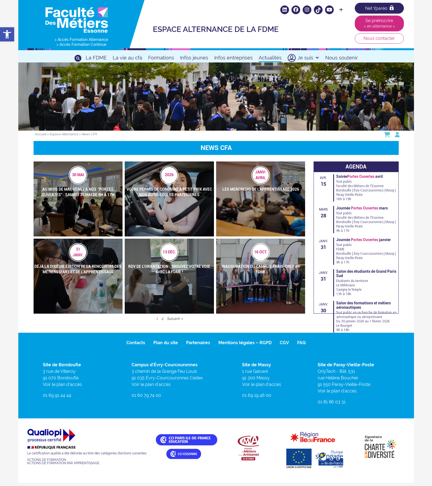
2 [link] (162, 322)
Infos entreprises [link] (233, 58)
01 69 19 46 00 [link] (256, 398)
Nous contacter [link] (379, 38)
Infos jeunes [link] (194, 58)
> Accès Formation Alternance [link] (81, 39)
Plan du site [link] (165, 346)
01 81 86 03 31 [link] (332, 405)
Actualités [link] (270, 58)
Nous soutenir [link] (341, 58)
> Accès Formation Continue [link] (81, 44)
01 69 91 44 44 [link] (57, 398)
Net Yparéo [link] (379, 8)
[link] (7, 34)
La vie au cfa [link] (127, 58)
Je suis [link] (308, 58)
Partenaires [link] (198, 346)
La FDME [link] (96, 58)
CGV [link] (284, 346)
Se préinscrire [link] (379, 23)
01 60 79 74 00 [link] (146, 398)
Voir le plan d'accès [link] (62, 387)
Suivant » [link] (175, 322)
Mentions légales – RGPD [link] (245, 346)
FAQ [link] (301, 346)
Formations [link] (161, 58)
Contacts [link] (135, 346)
